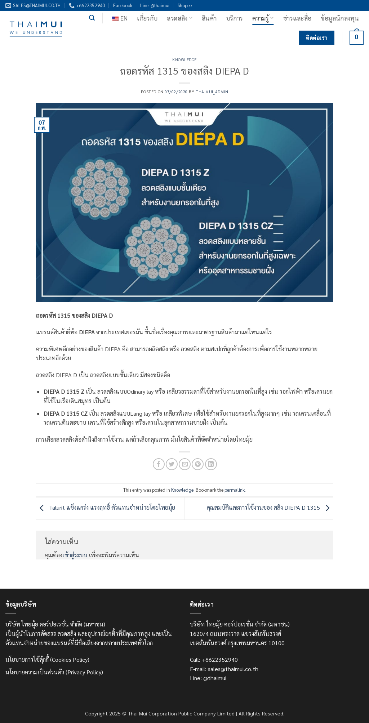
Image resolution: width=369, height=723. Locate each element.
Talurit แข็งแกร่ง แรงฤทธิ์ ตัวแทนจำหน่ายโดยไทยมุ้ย (105, 507)
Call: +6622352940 (214, 659)
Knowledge (184, 59)
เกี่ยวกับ (147, 18)
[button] (92, 18)
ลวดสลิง (179, 18)
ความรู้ (263, 18)
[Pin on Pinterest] (198, 464)
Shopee (185, 5)
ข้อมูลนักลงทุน (340, 18)
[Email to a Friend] (185, 464)
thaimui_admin (212, 91)
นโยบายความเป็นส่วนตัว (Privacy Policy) (54, 672)
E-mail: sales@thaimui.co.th (224, 669)
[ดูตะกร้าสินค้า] (357, 37)
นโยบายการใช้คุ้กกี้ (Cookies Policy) (47, 659)
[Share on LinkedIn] (211, 464)
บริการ (234, 18)
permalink (234, 490)
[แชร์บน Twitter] (172, 464)
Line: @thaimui (154, 5)
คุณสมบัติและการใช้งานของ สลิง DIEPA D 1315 (270, 507)
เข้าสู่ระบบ (74, 555)
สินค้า (209, 18)
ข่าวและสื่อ (297, 18)
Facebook (122, 5)
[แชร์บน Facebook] (159, 464)
